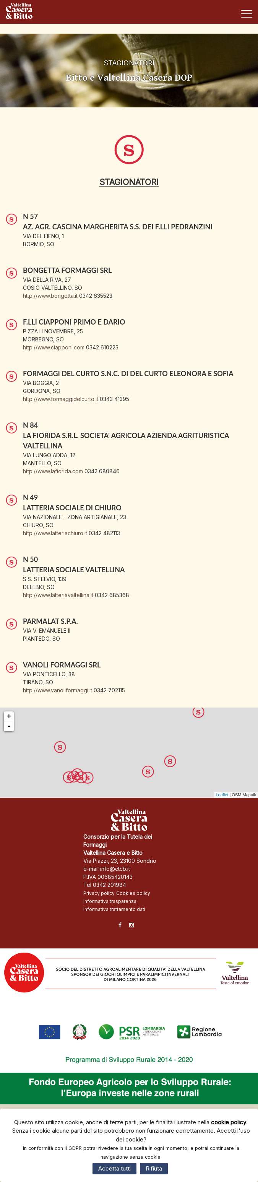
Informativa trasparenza (109, 901)
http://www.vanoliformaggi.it (57, 690)
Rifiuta (154, 1168)
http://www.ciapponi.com (53, 347)
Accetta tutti (114, 1168)
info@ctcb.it (115, 868)
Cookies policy (133, 893)
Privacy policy (99, 893)
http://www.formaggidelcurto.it (60, 399)
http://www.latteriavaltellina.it (58, 595)
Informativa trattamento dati (114, 909)
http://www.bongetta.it (50, 295)
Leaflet (222, 794)
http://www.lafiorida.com (53, 471)
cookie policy (228, 1122)
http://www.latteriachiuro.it (55, 533)
